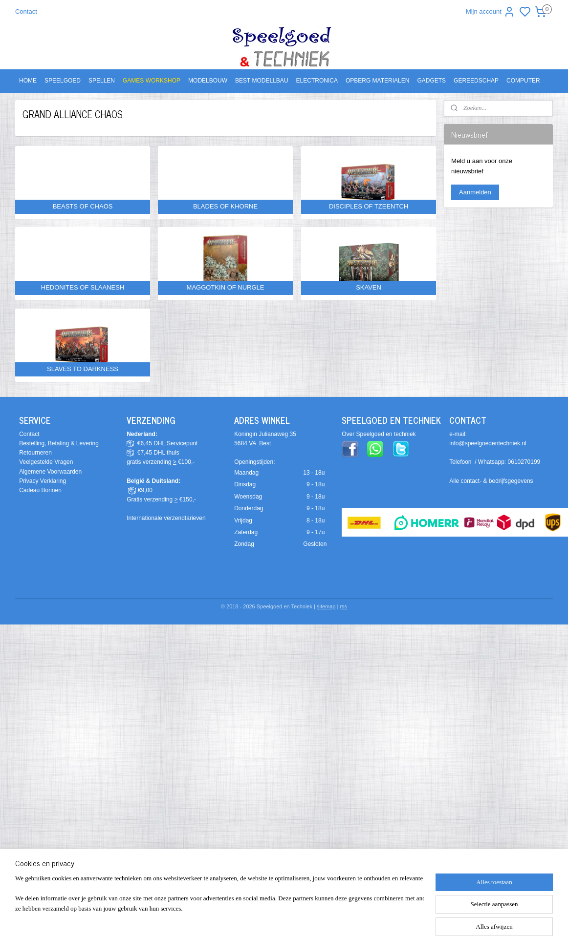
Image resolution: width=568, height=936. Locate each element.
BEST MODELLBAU (261, 80)
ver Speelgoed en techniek (380, 434)
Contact (26, 11)
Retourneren (35, 452)
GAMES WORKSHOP (151, 80)
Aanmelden (475, 192)
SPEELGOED (62, 80)
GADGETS (431, 80)
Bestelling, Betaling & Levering (59, 443)
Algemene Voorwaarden (50, 471)
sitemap (326, 606)
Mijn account (490, 12)
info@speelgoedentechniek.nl (487, 443)
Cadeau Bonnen (40, 490)
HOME (28, 80)
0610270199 (524, 461)
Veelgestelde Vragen (46, 461)
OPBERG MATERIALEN (377, 80)
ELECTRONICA (317, 80)
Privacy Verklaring (42, 481)
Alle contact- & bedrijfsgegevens (491, 481)
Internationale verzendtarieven (166, 518)
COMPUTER (523, 80)
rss (343, 606)
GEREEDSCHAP (476, 80)
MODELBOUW (207, 80)
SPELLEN (101, 80)
